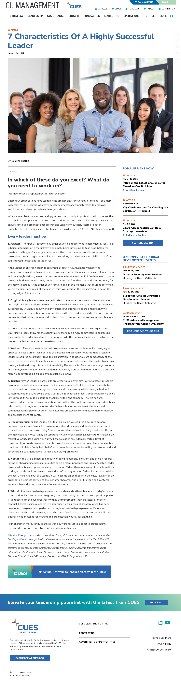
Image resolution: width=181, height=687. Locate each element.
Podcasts (134, 8)
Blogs (118, 8)
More (164, 16)
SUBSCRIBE (156, 602)
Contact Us (87, 633)
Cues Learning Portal (93, 623)
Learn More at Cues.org (29, 658)
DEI (153, 16)
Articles (102, 8)
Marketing (111, 16)
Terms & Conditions (161, 638)
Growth (74, 16)
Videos (151, 8)
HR (145, 16)
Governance (55, 16)
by (124, 190)
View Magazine (144, 2)
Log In (166, 2)
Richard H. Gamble (136, 235)
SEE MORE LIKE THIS (143, 242)
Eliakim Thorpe (17, 535)
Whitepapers (169, 8)
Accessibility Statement (159, 649)
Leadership (35, 16)
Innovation (92, 16)
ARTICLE (145, 181)
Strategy (16, 16)
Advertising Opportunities (97, 642)
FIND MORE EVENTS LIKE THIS (143, 331)
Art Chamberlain (135, 190)
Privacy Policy (164, 643)
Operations (131, 16)
